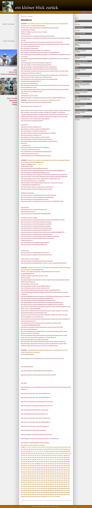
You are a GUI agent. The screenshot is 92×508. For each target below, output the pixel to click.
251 (22, 468)
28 (63, 447)
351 (49, 476)
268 (60, 468)
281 (40, 470)
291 (62, 470)
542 (33, 494)
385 (26, 480)
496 (28, 490)
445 (62, 484)
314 (64, 472)
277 (31, 470)
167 (31, 459)
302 (37, 472)
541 (31, 494)
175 (49, 459)
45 (40, 449)
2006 (76, 74)
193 (40, 461)
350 (46, 476)
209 (26, 463)
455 (35, 486)
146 (33, 457)
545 (40, 494)
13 (39, 447)
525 (44, 492)
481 (44, 488)
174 (46, 459)
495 (26, 490)
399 (58, 480)
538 (24, 494)
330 (51, 474)
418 (51, 482)
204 (64, 461)
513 (66, 490)
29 (65, 447)
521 (35, 492)
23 (55, 447)
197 (49, 461)
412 (37, 482)
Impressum (48, 506)
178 (55, 459)
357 (62, 476)
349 (44, 476)
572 (51, 496)
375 (53, 478)
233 (31, 465)
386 (28, 480)
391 (40, 480)
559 (22, 496)
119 (22, 455)
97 (24, 453)
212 (33, 463)
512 (64, 490)
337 (66, 474)
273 (22, 470)
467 (62, 486)
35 (24, 449)
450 (24, 486)
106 (43, 453)
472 (24, 488)
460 (46, 486)
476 (33, 488)
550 (51, 494)
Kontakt (52, 506)
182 (64, 459)
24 (57, 447)
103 (36, 453)
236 (37, 465)
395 (49, 480)
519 (31, 492)
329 (49, 474)
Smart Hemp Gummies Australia (36, 23)
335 (62, 474)
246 (60, 465)
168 (33, 459)
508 (55, 490)
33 (21, 449)
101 (32, 453)
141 (22, 457)
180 (60, 459)
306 (46, 472)
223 (58, 463)
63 (69, 449)
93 (67, 451)
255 (31, 468)
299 (31, 472)
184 (69, 459)
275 (26, 470)
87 (58, 451)
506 (51, 490)
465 (58, 486)
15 (42, 447)
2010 (76, 40)
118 (70, 453)
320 (28, 474)
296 (24, 472)
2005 (76, 96)
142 (24, 457)
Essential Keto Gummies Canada (37, 160)
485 (53, 488)
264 (51, 468)
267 (58, 468)
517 (26, 492)
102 (34, 453)
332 (55, 474)
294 (69, 470)
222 (55, 463)
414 (42, 482)
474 (28, 488)
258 (37, 468)
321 (31, 474)
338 (69, 474)
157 (58, 457)
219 (49, 463)
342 (28, 476)
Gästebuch (57, 506)
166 (28, 459)
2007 (76, 67)
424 (64, 482)
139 (66, 455)
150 (42, 457)
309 (53, 472)
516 (24, 492)
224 (60, 463)
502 (42, 490)
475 (31, 488)
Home (76, 18)
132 (51, 455)
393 (44, 480)
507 (53, 490)
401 (62, 480)
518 (28, 492)
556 (64, 494)
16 (44, 447)
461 (49, 486)
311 (58, 472)
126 (37, 455)
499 (35, 490)
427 (22, 484)
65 (23, 451)
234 (33, 465)
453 (31, 486)
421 (58, 482)
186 (24, 461)
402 (64, 480)
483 (49, 488)
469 (66, 486)
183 (66, 459)
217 (44, 463)
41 (34, 449)
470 (69, 486)
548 (46, 494)
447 (66, 484)
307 (49, 472)
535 (66, 492)
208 (24, 463)
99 (27, 453)
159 (62, 457)
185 (22, 461)
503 (44, 490)
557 (66, 494)
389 (35, 480)
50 (48, 449)
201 (58, 461)
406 (24, 482)
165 (26, 459)
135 (58, 455)
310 (55, 472)
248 (64, 465)
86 (56, 451)
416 (46, 482)
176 (51, 459)
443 (58, 484)
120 (24, 455)
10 (34, 447)
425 (66, 482)
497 (31, 490)
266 (55, 468)
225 (62, 463)
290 (60, 470)
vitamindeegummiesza (34, 350)
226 (64, 463)
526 (46, 492)
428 (24, 484)
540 (28, 494)
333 (58, 474)
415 (44, 482)
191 (35, 461)
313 (62, 472)
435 (40, 484)
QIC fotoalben (79, 116)
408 (28, 482)
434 (37, 484)
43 (37, 449)
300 (33, 472)
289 (58, 470)
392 (42, 480)
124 (33, 455)
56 (58, 449)
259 (40, 468)
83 (51, 451)
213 (35, 463)
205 (66, 461)
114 (61, 453)
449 (22, 486)
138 (64, 455)
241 (49, 465)
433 (35, 484)
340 (24, 476)
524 (42, 492)
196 (46, 461)
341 (26, 476)
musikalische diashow (81, 61)
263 (49, 468)
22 (53, 447)
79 (45, 451)
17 (45, 447)
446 (64, 484)
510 (60, 490)
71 (32, 451)
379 (62, 478)
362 (24, 478)
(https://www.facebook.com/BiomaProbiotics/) (47, 100)
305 (44, 472)
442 (55, 484)
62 (67, 449)
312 (60, 472)
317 (22, 474)
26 (60, 447)
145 (31, 457)
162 (69, 457)
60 (64, 449)
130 (46, 455)
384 (24, 480)
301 (35, 472)
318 (24, 474)
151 (44, 457)
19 (49, 447)
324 (37, 474)
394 (46, 480)
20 (50, 447)
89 (61, 451)
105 (41, 453)
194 (42, 461)
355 (58, 476)
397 (53, 480)
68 (27, 451)
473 (26, 488)
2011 (76, 21)
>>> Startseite (29, 16)
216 (42, 463)
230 (24, 465)
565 (35, 496)
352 (51, 476)
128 (42, 455)
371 (44, 478)
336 (64, 474)
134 (55, 455)
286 (51, 470)
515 (22, 492)
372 (46, 478)
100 (30, 453)
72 (34, 451)
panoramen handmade (81, 110)
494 (24, 490)
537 (22, 494)
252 (24, 468)
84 (53, 451)
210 (28, 463)
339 (22, 476)
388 (33, 480)
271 (66, 468)
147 (35, 457)
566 (37, 496)
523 (40, 492)
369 (40, 478)
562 (28, 496)
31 (68, 447)
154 (51, 457)
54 (55, 449)
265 (53, 468)
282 (42, 470)
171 (40, 459)
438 (46, 484)
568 (42, 496)
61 (66, 449)
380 (64, 478)
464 (55, 486)
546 (42, 494)
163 (22, 459)
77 (42, 451)
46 (42, 449)
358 (64, 476)
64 (21, 451)
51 (50, 449)
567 (40, 496)
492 (69, 488)
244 (55, 465)
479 (40, 488)
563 (31, 496)
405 (22, 482)
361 (22, 478)
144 (28, 457)
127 (40, 455)
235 (35, 465)
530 (55, 492)
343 (31, 476)
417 (49, 482)
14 (41, 447)
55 (56, 449)
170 (37, 459)
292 (64, 470)
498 (33, 490)
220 (51, 463)
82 (50, 451)
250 (69, 465)
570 (46, 496)
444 (60, 484)
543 (35, 494)
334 (60, 474)
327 (44, 474)
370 (42, 478)
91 (64, 451)
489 (62, 488)
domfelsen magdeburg (81, 90)
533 (62, 492)
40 (32, 449)
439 (49, 484)
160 (64, 457)
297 (26, 472)
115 (63, 453)
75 (39, 451)
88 (59, 451)
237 (40, 465)
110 (52, 453)
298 (28, 472)
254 (28, 468)
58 (61, 449)
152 (46, 457)
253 (26, 468)
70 (31, 451)
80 (47, 451)
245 (58, 465)
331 (53, 474)
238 (42, 465)
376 (55, 478)
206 (69, 461)
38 (29, 449)
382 (69, 478)
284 (46, 470)
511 (62, 490)
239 (44, 465)
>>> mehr (77, 24)
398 (55, 480)
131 (49, 455)
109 (50, 453)
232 (28, 465)
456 (37, 486)
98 (26, 453)
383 (22, 480)
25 (58, 447)
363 (26, 478)
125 (35, 455)
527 (49, 492)
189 (31, 461)
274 (24, 470)
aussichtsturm (79, 81)
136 (60, 455)
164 (24, 459)
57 (59, 449)
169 (35, 459)
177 (53, 459)
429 (26, 484)
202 (60, 461)
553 (58, 494)
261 (44, 468)
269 (62, 468)
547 (44, 494)
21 (52, 447)
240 (46, 465)
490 (64, 488)
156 (55, 457)
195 (44, 461)
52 (51, 449)
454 (33, 486)
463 (53, 486)
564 (33, 496)
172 (42, 459)
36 (26, 449)
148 (37, 457)
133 (53, 455)
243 (53, 465)
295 (22, 472)
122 (28, 455)
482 (46, 488)
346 (37, 476)
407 (26, 482)
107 (45, 453)
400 (60, 480)
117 (68, 453)
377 (58, 478)
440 (51, 484)
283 (44, 470)
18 (47, 447)
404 (69, 480)
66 (24, 451)
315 (66, 472)
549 (49, 494)
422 (60, 482)
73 (35, 451)
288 (55, 470)
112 (57, 453)
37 (27, 449)
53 (53, 449)
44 (39, 449)
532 (60, 492)
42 (35, 449)
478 (37, 488)
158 (60, 457)
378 (60, 478)
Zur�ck (23, 447)
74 (37, 451)
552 (55, 494)
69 (29, 451)
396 (51, 480)
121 (26, 455)
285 (49, 470)
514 (69, 490)
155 (53, 457)
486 (55, 488)
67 (26, 451)
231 (26, 465)
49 (47, 449)
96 (23, 453)
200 (55, 461)
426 (69, 482)
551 (53, 494)
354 (55, 476)
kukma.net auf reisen (81, 103)
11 (36, 447)
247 (62, 465)
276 (28, 470)
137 (62, 455)
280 (37, 470)
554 (60, 494)
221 (53, 463)
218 (46, 463)
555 (62, 494)
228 (69, 463)
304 (42, 472)
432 (33, 484)
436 (42, 484)
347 (40, 476)
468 (64, 486)
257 (35, 468)
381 (66, 478)
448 (69, 484)
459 (44, 486)
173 (44, 459)
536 (69, 492)
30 (66, 447)
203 (62, 461)
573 (53, 496)
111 (54, 453)
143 (26, 457)
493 (22, 490)
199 (53, 461)
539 (26, 494)
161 (66, 457)
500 (37, 490)
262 (46, 468)
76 (40, 451)
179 (58, 459)
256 (33, 468)
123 (31, 455)
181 (62, 459)
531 (58, 492)
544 (37, 494)
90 (63, 451)
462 (51, 486)
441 (53, 484)
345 (35, 476)
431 (31, 484)
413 (40, 482)
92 (66, 451)
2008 (76, 55)
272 (69, 468)
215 (40, 463)
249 (66, 465)
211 (31, 463)
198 (51, 461)
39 (31, 449)
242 (51, 465)
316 (69, 472)
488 (60, 488)
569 (44, 496)
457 (40, 486)
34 (23, 449)
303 (40, 472)
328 (46, 474)
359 (66, 476)
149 (40, 457)
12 (38, 447)
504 (46, 490)
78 (43, 451)
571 (49, 496)
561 (26, 496)
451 (26, 486)
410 (33, 482)
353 (53, 476)
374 (51, 478)
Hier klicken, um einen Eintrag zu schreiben (33, 445)
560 (24, 496)
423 (62, 482)
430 (28, 484)
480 (42, 488)
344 (33, 476)
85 (55, 451)
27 (61, 447)
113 (59, 453)
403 (66, 480)
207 (22, 463)
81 (48, 451)
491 (66, 488)
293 (66, 470)
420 (55, 482)
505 (49, 490)
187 (26, 461)
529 (53, 492)
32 (69, 447)
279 (35, 470)
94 (69, 451)
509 (58, 490)
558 (69, 494)
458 (42, 486)
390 (37, 480)
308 (51, 472)
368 (37, 478)
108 (48, 453)
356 (60, 476)
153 (49, 457)
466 (60, 486)
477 (35, 488)
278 (33, 470)
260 (42, 468)
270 (64, 468)
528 (51, 492)
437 (44, 484)
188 (28, 461)
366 (33, 478)
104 (39, 453)
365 (31, 478)
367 (35, 478)
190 (33, 461)
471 (22, 488)
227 (66, 463)
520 (33, 492)
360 (69, 476)
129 (44, 455)
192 (37, 461)
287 (53, 470)
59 (63, 449)
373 (49, 478)
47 (43, 449)
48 (45, 449)
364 (28, 478)
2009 (76, 48)
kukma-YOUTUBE (80, 33)
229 (22, 465)
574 (55, 496)
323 (35, 474)
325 (40, 474)
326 (42, 474)
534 (64, 492)
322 (33, 474)
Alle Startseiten (79, 27)
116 (65, 453)
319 (26, 474)
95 (21, 453)
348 (42, 476)
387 (31, 480)
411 (35, 482)
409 (31, 482)
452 (28, 486)
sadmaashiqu (31, 100)
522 (37, 492)
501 (40, 490)
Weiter (58, 496)
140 (69, 455)
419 (53, 482)
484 (51, 488)
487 (58, 488)
